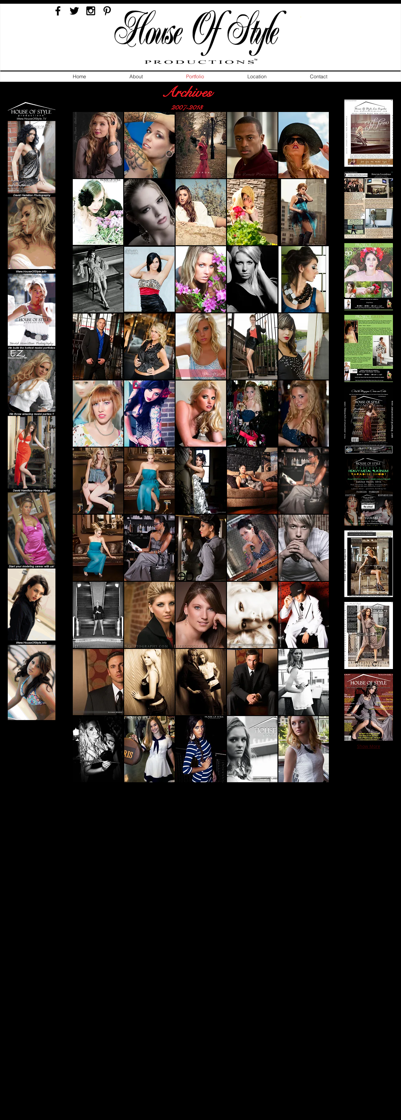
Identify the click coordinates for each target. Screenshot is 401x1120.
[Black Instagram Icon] (91, 11)
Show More (368, 746)
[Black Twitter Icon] (74, 11)
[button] (98, 145)
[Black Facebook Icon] (58, 11)
